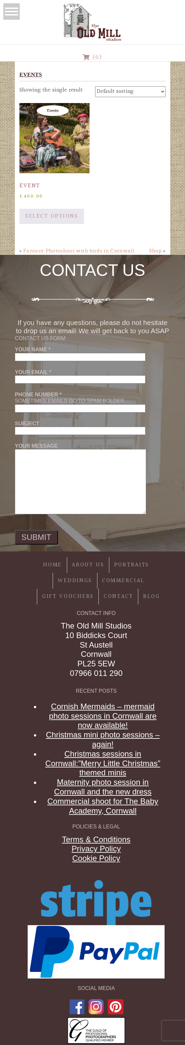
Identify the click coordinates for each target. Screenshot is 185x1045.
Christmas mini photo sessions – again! (103, 739)
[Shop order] (130, 91)
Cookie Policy (96, 858)
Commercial (123, 580)
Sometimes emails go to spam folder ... (80, 401)
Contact (118, 596)
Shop (155, 251)
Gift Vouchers (68, 596)
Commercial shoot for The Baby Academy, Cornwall (102, 806)
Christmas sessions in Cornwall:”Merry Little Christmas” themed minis (102, 763)
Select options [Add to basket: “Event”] (51, 216)
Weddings (75, 580)
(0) (93, 57)
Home (52, 565)
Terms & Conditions (96, 839)
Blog (151, 596)
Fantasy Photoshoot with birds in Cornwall (78, 251)
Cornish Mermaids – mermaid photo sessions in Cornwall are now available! (103, 716)
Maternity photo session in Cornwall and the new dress (102, 787)
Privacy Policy (96, 848)
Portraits (131, 565)
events (30, 74)
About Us (88, 565)
